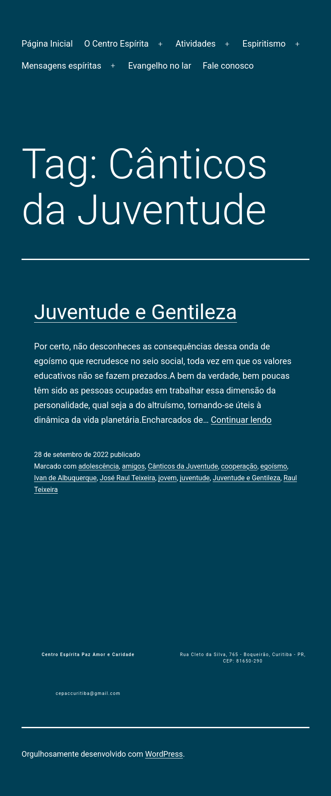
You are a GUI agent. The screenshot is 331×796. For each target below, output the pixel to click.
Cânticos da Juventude (183, 466)
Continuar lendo (241, 420)
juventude (194, 478)
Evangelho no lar (159, 65)
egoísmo (273, 466)
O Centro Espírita (116, 43)
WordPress (164, 753)
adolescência (98, 466)
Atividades (195, 43)
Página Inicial (47, 43)
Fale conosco (228, 65)
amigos (133, 466)
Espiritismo (264, 43)
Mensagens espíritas (61, 65)
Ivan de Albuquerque (65, 478)
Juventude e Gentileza (135, 312)
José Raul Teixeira (127, 478)
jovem (167, 478)
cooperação (239, 466)
